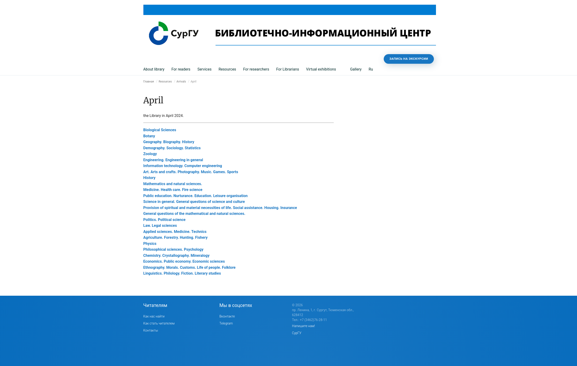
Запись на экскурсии (408, 58)
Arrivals (181, 81)
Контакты (150, 330)
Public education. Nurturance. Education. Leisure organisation (195, 196)
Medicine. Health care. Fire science (172, 189)
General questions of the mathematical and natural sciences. (194, 213)
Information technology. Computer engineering (182, 166)
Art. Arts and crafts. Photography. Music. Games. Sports (190, 172)
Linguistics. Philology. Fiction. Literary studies (182, 273)
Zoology (150, 154)
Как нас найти (154, 316)
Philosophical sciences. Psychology (173, 249)
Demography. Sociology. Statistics (172, 148)
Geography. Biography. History (168, 142)
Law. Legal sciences (160, 225)
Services (204, 69)
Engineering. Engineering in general (173, 160)
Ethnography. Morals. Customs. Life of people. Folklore (189, 267)
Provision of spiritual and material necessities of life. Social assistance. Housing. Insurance (220, 207)
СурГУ (297, 333)
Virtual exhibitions (321, 69)
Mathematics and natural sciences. (172, 184)
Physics (149, 243)
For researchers (256, 69)
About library (153, 69)
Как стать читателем (159, 323)
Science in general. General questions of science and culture (194, 201)
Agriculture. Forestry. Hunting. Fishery (175, 237)
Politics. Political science (164, 219)
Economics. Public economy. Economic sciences (184, 261)
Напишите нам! (303, 326)
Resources (227, 69)
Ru (371, 69)
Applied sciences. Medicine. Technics (175, 231)
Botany (149, 136)
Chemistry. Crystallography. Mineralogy (176, 255)
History (149, 178)
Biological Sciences (159, 130)
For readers (180, 69)
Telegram (226, 323)
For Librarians (287, 69)
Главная (148, 81)
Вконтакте (227, 316)
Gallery (355, 69)
